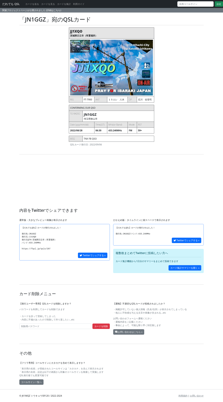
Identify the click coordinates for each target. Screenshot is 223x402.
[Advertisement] (111, 181)
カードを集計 (64, 4)
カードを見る (48, 4)
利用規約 (183, 395)
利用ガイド (78, 4)
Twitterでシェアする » (93, 255)
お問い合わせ (197, 395)
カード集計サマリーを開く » (184, 267)
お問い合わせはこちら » (128, 332)
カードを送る (32, 4)
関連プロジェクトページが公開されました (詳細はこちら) (31, 10)
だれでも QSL (11, 4)
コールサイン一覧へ (31, 382)
